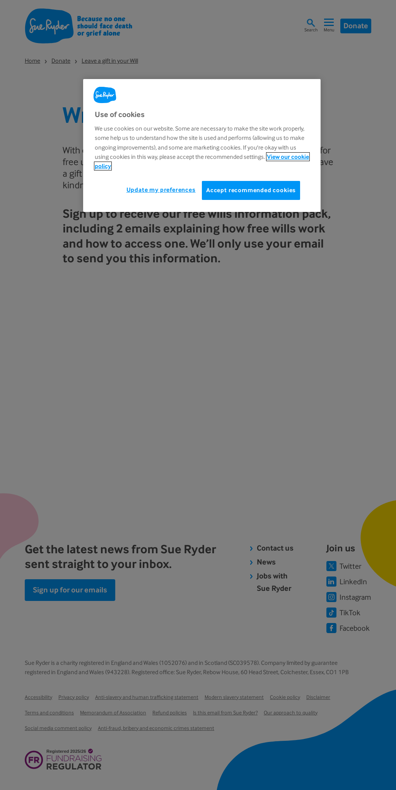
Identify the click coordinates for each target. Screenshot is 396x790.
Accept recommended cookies (251, 190)
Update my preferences (161, 189)
